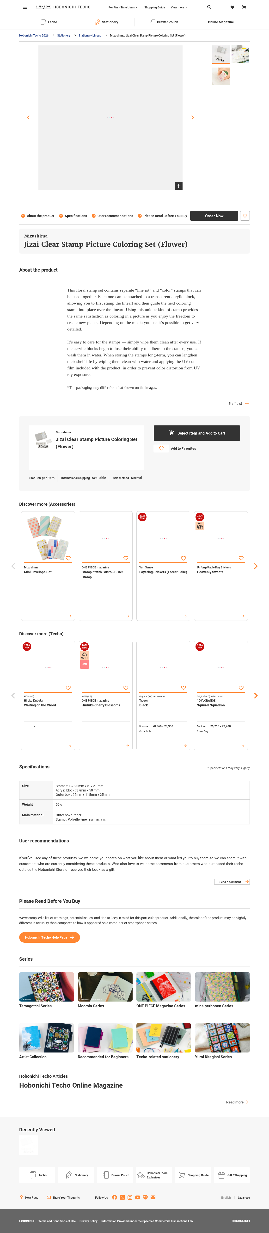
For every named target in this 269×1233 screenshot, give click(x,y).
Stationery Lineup (90, 35)
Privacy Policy (88, 1221)
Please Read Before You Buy (165, 215)
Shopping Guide (154, 7)
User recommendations (115, 215)
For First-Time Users (122, 7)
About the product (40, 215)
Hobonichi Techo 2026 (34, 35)
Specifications (76, 215)
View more (177, 7)
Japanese (244, 1197)
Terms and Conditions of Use (57, 1221)
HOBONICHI (27, 1221)
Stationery (63, 35)
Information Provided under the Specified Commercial (147, 1221)
